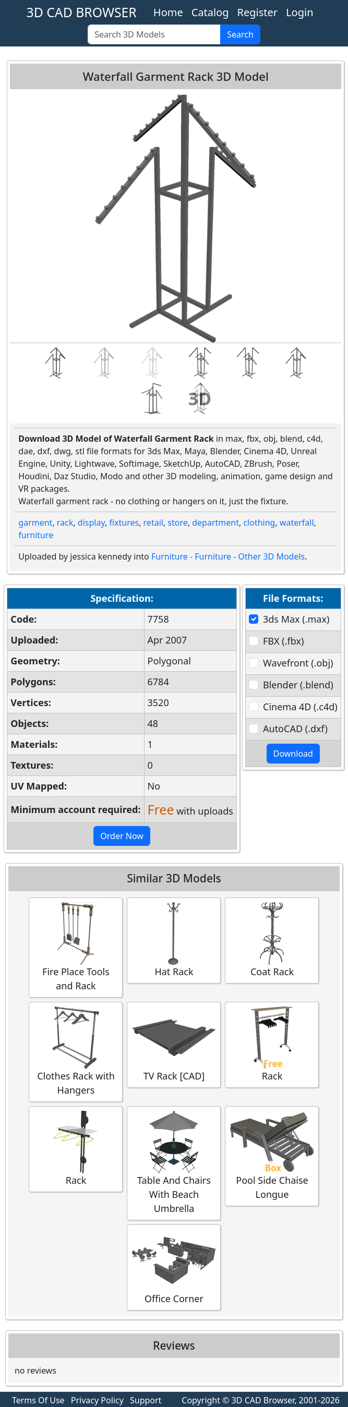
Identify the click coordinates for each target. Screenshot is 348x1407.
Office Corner (173, 1267)
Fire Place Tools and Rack (75, 947)
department (215, 522)
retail (153, 522)
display (91, 522)
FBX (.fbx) (283, 641)
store (177, 522)
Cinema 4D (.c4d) (300, 706)
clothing (259, 522)
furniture (35, 535)
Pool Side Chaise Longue (272, 1155)
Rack (272, 1044)
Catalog (210, 12)
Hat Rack (173, 940)
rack (65, 522)
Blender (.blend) (298, 684)
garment (35, 522)
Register (257, 12)
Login (299, 12)
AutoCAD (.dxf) (295, 728)
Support (145, 1400)
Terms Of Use (38, 1400)
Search (240, 34)
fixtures (124, 522)
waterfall (297, 522)
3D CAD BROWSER (81, 12)
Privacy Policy (97, 1400)
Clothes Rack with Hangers (75, 1051)
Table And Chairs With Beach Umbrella (173, 1163)
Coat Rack (272, 940)
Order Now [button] (121, 836)
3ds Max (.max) (296, 619)
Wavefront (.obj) (298, 663)
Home (168, 12)
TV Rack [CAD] (173, 1044)
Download (293, 753)
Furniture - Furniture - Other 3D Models (228, 556)
